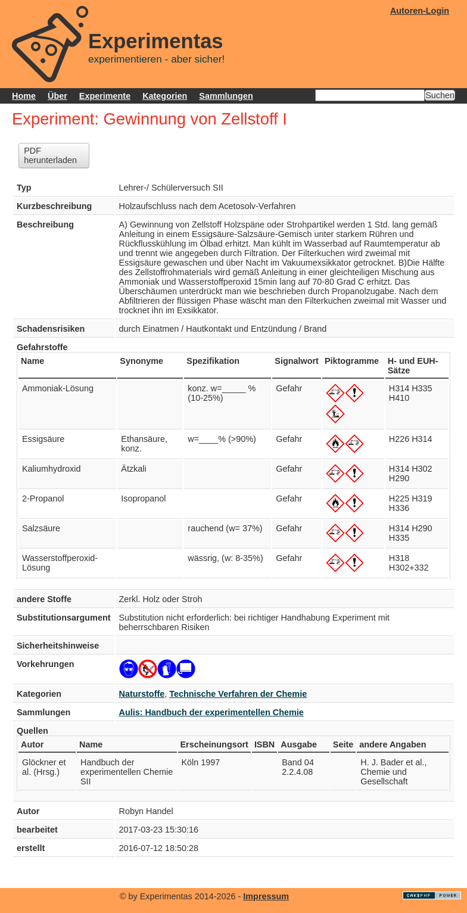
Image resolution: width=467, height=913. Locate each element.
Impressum (266, 896)
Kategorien (164, 96)
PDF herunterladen (50, 155)
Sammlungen (226, 96)
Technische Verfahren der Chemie (238, 694)
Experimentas (155, 41)
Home (24, 96)
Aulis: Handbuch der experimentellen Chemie (211, 712)
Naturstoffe (142, 694)
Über (57, 96)
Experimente (104, 96)
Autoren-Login (419, 10)
